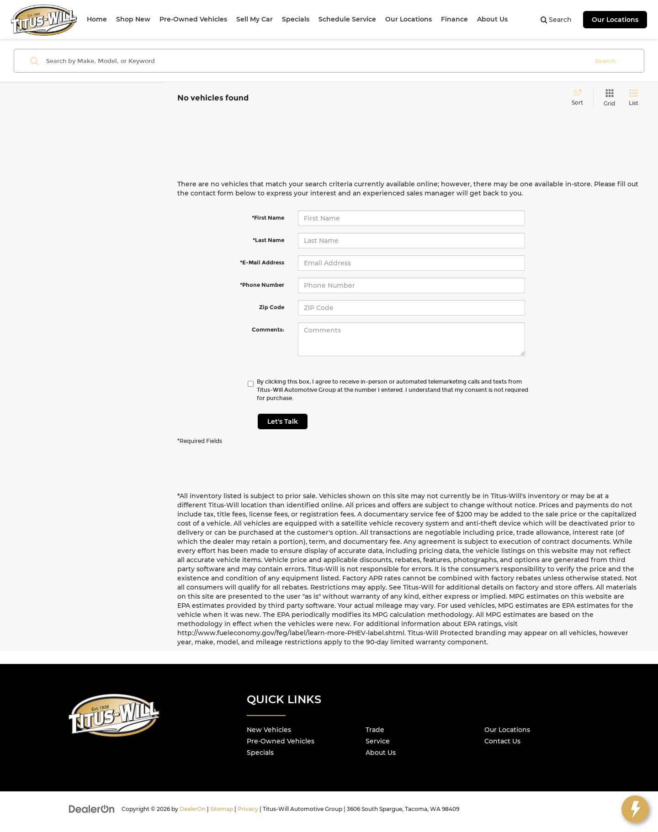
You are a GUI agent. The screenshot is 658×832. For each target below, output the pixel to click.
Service (378, 741)
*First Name (268, 217)
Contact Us (502, 741)
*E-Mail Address (262, 262)
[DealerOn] (92, 809)
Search (605, 60)
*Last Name (268, 240)
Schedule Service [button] (347, 19)
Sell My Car (254, 19)
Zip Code (271, 307)
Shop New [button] (133, 19)
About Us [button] (492, 19)
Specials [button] (295, 19)
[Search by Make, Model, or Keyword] (316, 61)
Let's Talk (282, 421)
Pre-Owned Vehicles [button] (193, 19)
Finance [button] (454, 19)
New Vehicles (269, 730)
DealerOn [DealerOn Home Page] (193, 809)
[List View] (633, 98)
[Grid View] (607, 98)
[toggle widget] (635, 809)
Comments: (268, 329)
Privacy (248, 809)
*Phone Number (262, 284)
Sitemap (221, 809)
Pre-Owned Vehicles (280, 741)
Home (97, 19)
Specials (260, 752)
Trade (375, 730)
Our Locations (615, 20)
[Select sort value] (580, 98)
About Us (381, 752)
